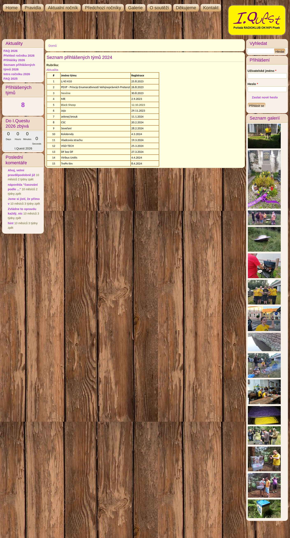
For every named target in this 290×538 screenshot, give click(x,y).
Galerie (135, 7)
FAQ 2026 (10, 51)
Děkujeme (186, 7)
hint (11, 223)
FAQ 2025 (10, 78)
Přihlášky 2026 (14, 60)
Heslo (253, 84)
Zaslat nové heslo (265, 97)
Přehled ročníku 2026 (19, 55)
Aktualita (52, 69)
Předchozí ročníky (103, 7)
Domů (53, 45)
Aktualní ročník (63, 7)
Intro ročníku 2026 (16, 74)
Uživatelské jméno (262, 70)
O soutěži (159, 7)
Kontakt (211, 7)
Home (12, 7)
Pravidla (33, 7)
